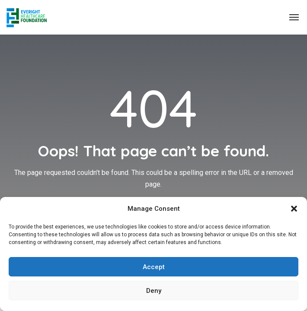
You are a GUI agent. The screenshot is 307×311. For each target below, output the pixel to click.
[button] (294, 208)
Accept (154, 267)
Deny (153, 291)
